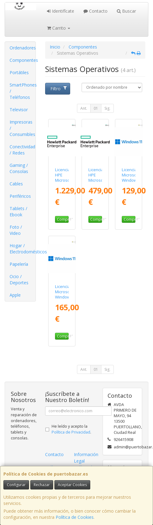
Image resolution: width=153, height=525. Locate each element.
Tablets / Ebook (18, 211)
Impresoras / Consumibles (22, 128)
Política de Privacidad (71, 432)
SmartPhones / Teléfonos (23, 91)
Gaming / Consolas (19, 168)
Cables (16, 184)
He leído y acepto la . (71, 429)
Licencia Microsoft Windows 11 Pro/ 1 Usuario (64, 300)
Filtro (58, 88)
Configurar (16, 484)
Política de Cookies (75, 517)
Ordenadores (23, 48)
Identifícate (60, 11)
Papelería (19, 264)
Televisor (19, 109)
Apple (15, 295)
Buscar (126, 11)
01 (96, 108)
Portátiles (19, 72)
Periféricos (20, 196)
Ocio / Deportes (19, 279)
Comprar (63, 219)
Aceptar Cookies (72, 484)
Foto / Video (16, 230)
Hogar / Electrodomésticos (23, 249)
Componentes (23, 60)
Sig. (107, 108)
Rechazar (42, 484)
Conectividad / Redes (22, 150)
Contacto (95, 11)
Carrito (58, 28)
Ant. (83, 108)
